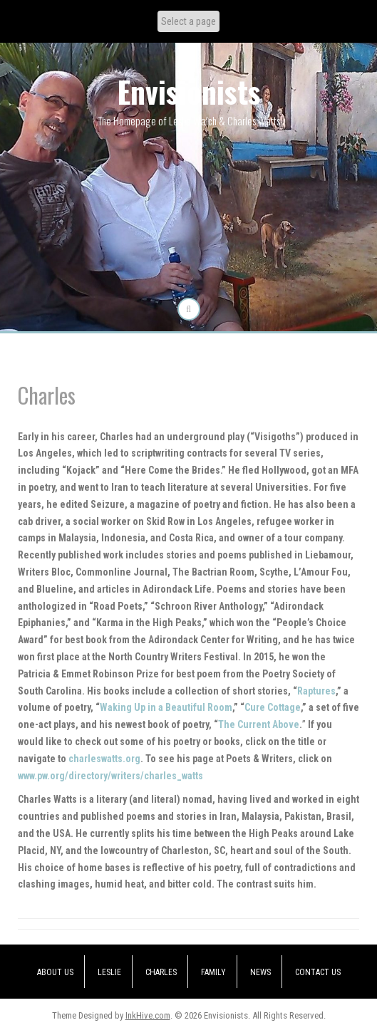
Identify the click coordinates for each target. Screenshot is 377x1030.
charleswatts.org (104, 758)
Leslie (109, 972)
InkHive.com (147, 1015)
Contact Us (318, 972)
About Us (55, 972)
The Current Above (258, 724)
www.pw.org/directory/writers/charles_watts (110, 775)
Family (213, 972)
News (260, 972)
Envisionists (189, 91)
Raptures (316, 691)
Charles (161, 972)
